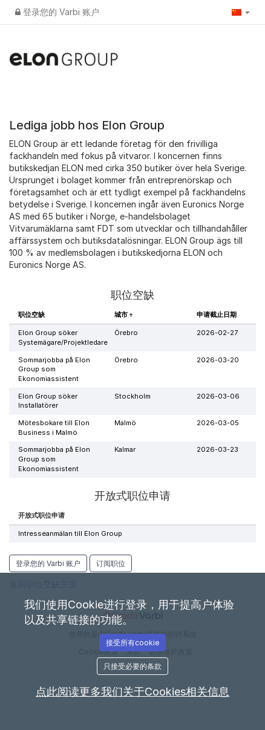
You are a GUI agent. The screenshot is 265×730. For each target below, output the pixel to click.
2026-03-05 (218, 423)
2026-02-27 (217, 332)
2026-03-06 (218, 396)
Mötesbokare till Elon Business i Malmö (54, 428)
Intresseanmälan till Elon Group (70, 533)
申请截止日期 (217, 314)
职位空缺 (31, 314)
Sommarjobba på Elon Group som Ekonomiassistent (54, 369)
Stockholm (132, 396)
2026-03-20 (218, 360)
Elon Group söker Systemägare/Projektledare (63, 337)
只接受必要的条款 (132, 666)
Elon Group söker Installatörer (47, 401)
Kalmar (125, 449)
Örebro (126, 332)
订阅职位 (110, 563)
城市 (121, 314)
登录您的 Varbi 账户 (57, 12)
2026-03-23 (217, 449)
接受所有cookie (132, 642)
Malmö (125, 423)
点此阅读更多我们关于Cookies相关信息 (132, 691)
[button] (241, 12)
